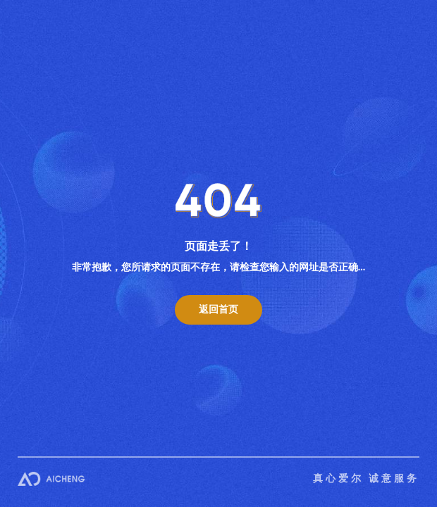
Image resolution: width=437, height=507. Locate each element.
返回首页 (218, 309)
